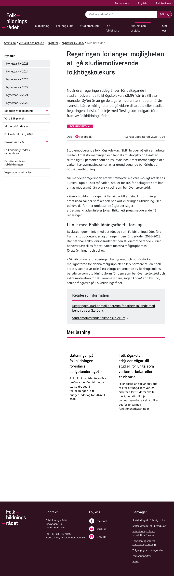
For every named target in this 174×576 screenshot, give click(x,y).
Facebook (102, 521)
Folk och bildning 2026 (18, 134)
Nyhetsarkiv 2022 (17, 87)
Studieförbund (89, 26)
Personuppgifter (141, 556)
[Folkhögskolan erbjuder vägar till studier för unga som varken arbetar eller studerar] (138, 438)
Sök (164, 14)
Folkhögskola (64, 26)
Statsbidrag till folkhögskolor (148, 520)
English (142, 3)
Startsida (10, 43)
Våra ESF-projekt (14, 118)
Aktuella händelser (16, 126)
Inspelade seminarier (17, 172)
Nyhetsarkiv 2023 (17, 79)
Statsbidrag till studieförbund (149, 526)
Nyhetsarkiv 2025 (73, 43)
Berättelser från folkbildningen (14, 162)
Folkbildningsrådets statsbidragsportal (143, 542)
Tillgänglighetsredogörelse (147, 550)
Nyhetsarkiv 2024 (17, 71)
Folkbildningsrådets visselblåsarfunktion (143, 533)
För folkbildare (112, 28)
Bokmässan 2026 (15, 142)
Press (135, 561)
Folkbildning (41, 26)
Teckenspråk (121, 3)
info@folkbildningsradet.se (69, 537)
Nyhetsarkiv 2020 (17, 103)
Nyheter (53, 43)
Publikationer (163, 3)
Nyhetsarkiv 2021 (17, 95)
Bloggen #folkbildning (18, 111)
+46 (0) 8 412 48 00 (60, 534)
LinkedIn (101, 537)
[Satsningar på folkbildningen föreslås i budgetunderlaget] (89, 438)
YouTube (101, 529)
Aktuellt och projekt (138, 28)
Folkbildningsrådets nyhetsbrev (17, 151)
